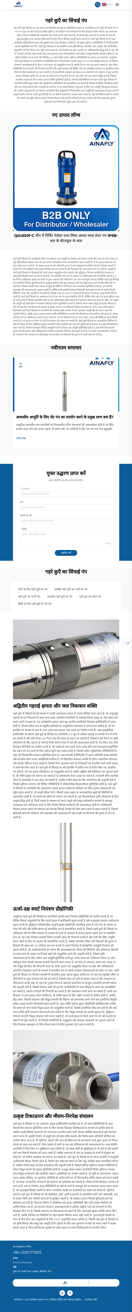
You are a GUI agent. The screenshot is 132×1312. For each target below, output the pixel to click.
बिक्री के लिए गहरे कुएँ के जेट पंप (34, 604)
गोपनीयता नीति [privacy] (91, 1299)
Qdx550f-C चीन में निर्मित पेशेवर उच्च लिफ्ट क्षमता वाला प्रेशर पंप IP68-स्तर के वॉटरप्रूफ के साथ (66, 238)
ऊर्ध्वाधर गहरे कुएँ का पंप (59, 596)
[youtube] (62, 1293)
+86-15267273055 (27, 1252)
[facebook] (70, 1293)
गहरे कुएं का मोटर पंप (90, 596)
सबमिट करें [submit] (66, 552)
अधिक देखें (21, 438)
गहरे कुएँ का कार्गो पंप (29, 596)
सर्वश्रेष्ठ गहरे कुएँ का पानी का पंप (70, 589)
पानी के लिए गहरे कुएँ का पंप (32, 589)
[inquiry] (127, 643)
